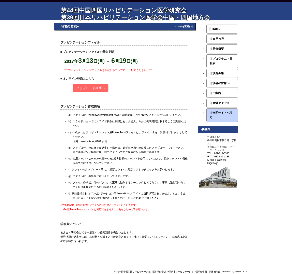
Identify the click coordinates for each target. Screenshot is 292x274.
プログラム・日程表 (221, 61)
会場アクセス (220, 103)
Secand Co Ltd (241, 272)
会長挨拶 (217, 38)
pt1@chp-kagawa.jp (217, 161)
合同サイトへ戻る (221, 115)
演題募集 (217, 73)
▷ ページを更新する (183, 26)
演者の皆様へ (220, 83)
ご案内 (215, 93)
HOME (215, 28)
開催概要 (217, 48)
